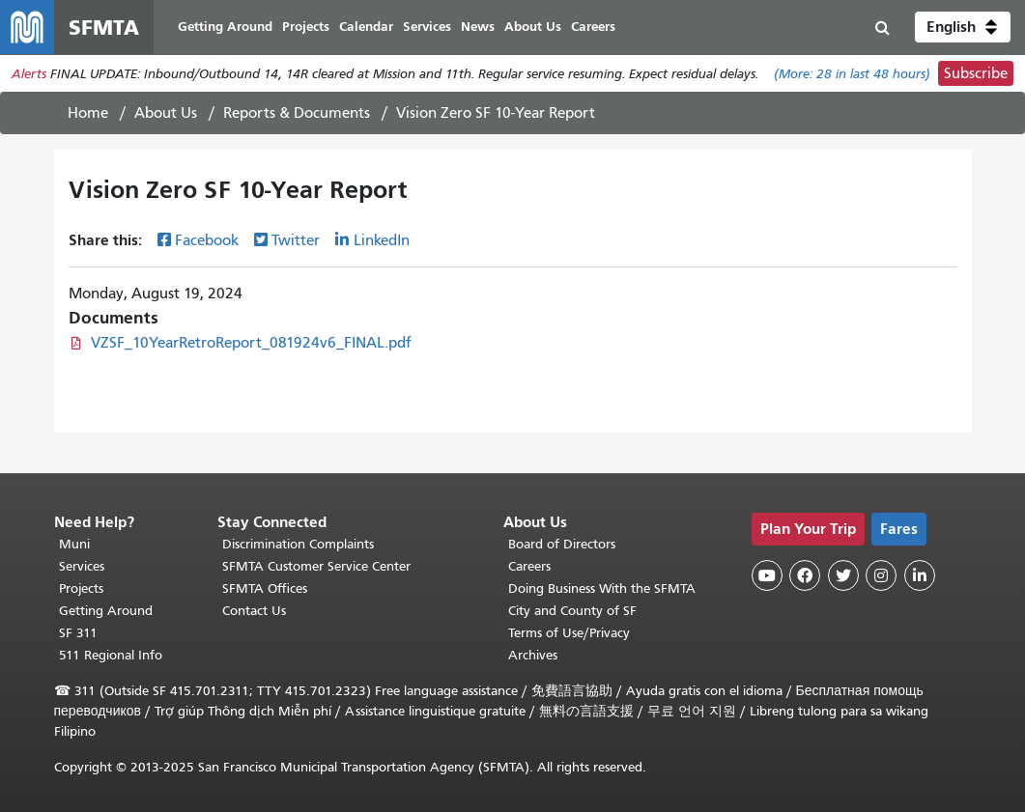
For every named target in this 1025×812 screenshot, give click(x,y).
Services (81, 566)
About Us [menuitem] (532, 26)
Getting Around (106, 610)
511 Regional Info (110, 655)
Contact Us (254, 610)
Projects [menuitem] (305, 26)
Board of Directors (561, 544)
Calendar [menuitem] (366, 26)
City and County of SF (572, 610)
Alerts (29, 74)
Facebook (207, 240)
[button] (963, 27)
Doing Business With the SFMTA (602, 588)
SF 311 (78, 633)
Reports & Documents (296, 113)
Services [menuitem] (427, 26)
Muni (74, 544)
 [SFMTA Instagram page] (881, 575)
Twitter (295, 240)
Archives (532, 655)
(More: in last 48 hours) (852, 74)
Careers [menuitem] (593, 26)
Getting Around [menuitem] (225, 26)
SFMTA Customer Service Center (316, 566)
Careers (529, 566)
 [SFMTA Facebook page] (804, 575)
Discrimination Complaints (298, 544)
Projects (81, 588)
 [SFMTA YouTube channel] (767, 575)
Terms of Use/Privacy (569, 633)
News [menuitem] (478, 26)
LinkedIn (382, 240)
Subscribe (976, 73)
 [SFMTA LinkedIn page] (919, 575)
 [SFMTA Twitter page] (843, 575)
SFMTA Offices (264, 588)
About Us (165, 113)
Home (88, 113)
